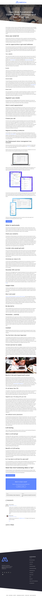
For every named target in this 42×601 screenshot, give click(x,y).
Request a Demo (21, 486)
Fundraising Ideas (32, 566)
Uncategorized (31, 583)
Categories (10, 5)
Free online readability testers (18, 383)
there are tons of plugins (29, 59)
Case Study (31, 562)
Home (6, 5)
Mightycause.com (33, 5)
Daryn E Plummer (11, 504)
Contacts (28, 146)
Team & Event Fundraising (33, 581)
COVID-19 (31, 564)
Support (14, 5)
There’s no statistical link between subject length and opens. (15, 296)
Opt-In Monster (12, 59)
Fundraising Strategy (21, 5)
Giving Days (27, 5)
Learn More (9, 221)
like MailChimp (33, 84)
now (5, 568)
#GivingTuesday (32, 560)
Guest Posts (31, 574)
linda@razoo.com (22, 518)
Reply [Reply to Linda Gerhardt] (9, 521)
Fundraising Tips (32, 570)
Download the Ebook (10, 475)
